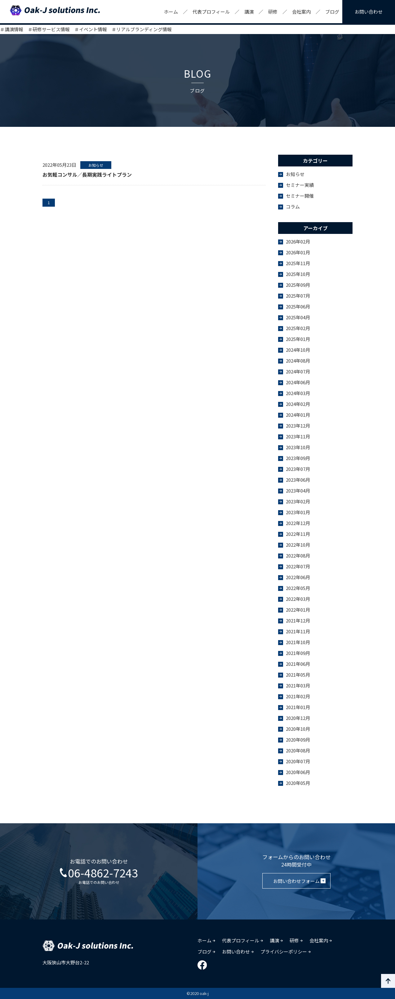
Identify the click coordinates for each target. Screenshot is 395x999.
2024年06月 (298, 382)
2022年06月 (298, 577)
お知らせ (295, 174)
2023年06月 (298, 479)
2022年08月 (298, 555)
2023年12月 (298, 425)
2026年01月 (298, 252)
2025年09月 (298, 285)
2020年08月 (298, 750)
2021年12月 (298, 620)
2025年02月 (298, 328)
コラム (293, 206)
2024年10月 (298, 350)
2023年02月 (298, 501)
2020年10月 (298, 729)
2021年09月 (298, 653)
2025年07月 (298, 295)
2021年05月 (298, 674)
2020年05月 (298, 783)
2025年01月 (298, 339)
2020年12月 (298, 718)
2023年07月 (298, 469)
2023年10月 (298, 447)
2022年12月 (298, 523)
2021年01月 (298, 707)
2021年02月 (298, 696)
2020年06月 (298, 772)
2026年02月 (298, 241)
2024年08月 (298, 360)
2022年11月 (298, 534)
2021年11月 (298, 631)
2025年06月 (298, 306)
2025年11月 (298, 263)
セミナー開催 (300, 195)
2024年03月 (298, 393)
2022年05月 (298, 588)
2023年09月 (298, 458)
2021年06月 (298, 664)
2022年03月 (298, 599)
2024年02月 (298, 404)
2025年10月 (298, 274)
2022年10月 (298, 544)
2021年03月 (298, 685)
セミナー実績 (300, 185)
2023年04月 (298, 490)
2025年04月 (298, 317)
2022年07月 (298, 566)
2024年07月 (298, 371)
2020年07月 (298, 761)
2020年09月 (298, 739)
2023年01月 (298, 512)
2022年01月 (298, 609)
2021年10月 (298, 642)
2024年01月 (298, 414)
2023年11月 (298, 436)
